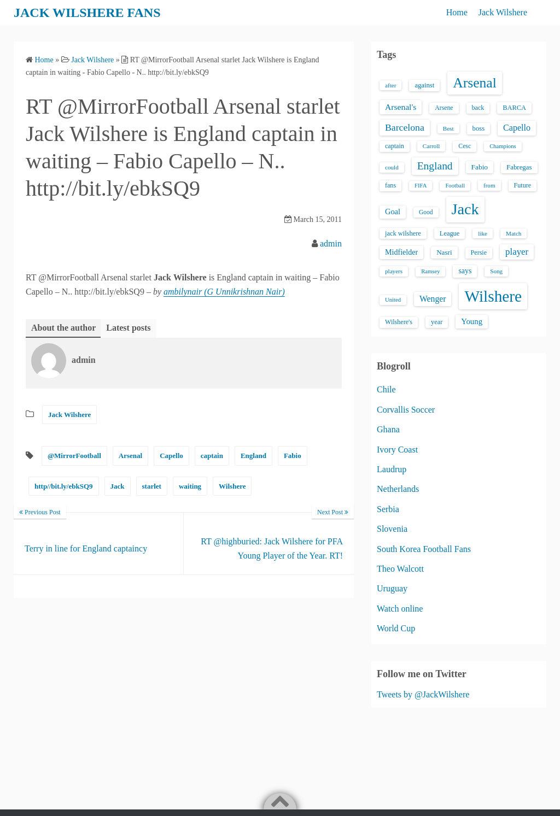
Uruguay (392, 588)
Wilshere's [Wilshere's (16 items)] (398, 322)
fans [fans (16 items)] (390, 185)
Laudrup (391, 469)
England (253, 455)
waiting (190, 486)
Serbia (388, 509)
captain (212, 455)
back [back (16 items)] (478, 107)
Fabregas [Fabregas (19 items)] (519, 167)
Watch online (400, 608)
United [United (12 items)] (393, 300)
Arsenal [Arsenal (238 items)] (475, 83)
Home (457, 12)
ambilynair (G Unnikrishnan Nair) (224, 291)
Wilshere (232, 486)
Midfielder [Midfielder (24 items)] (401, 252)
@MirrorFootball (74, 455)
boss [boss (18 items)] (478, 128)
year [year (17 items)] (436, 322)
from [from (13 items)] (489, 185)
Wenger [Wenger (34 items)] (432, 298)
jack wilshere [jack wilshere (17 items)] (403, 233)
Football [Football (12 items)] (455, 186)
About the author (63, 327)
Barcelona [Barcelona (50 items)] (404, 127)
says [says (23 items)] (464, 271)
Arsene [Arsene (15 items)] (444, 107)
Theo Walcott (400, 568)
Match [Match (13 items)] (513, 233)
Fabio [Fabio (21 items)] (479, 167)
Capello (171, 455)
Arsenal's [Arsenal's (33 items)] (400, 106)
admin (331, 243)
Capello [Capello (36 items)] (516, 127)
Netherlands (398, 489)
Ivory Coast (397, 449)
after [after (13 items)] (390, 85)
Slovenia (392, 528)
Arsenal (130, 455)
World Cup (396, 628)
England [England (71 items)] (435, 166)
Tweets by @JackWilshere (423, 694)
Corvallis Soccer (406, 409)
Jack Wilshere (503, 12)
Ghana (388, 429)
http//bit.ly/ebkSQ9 (63, 486)
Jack (117, 486)
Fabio (292, 455)
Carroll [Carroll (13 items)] (431, 146)
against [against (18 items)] (424, 85)
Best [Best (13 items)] (448, 128)
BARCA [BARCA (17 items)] (514, 107)
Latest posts (128, 327)
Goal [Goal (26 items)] (392, 211)
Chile (386, 389)
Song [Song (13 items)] (496, 271)
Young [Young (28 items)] (471, 321)
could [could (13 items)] (392, 167)
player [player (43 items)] (516, 251)
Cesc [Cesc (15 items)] (464, 146)
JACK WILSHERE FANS (87, 12)
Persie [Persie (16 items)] (479, 252)
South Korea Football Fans (424, 549)
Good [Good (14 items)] (426, 212)
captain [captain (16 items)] (394, 146)
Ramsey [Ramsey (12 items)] (430, 271)
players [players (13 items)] (393, 271)
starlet (151, 486)
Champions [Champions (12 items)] (502, 146)
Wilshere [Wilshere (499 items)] (493, 296)
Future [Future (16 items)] (523, 185)
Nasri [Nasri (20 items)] (444, 252)
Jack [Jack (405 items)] (465, 209)
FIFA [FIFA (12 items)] (421, 186)
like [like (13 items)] (482, 233)
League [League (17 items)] (450, 233)
